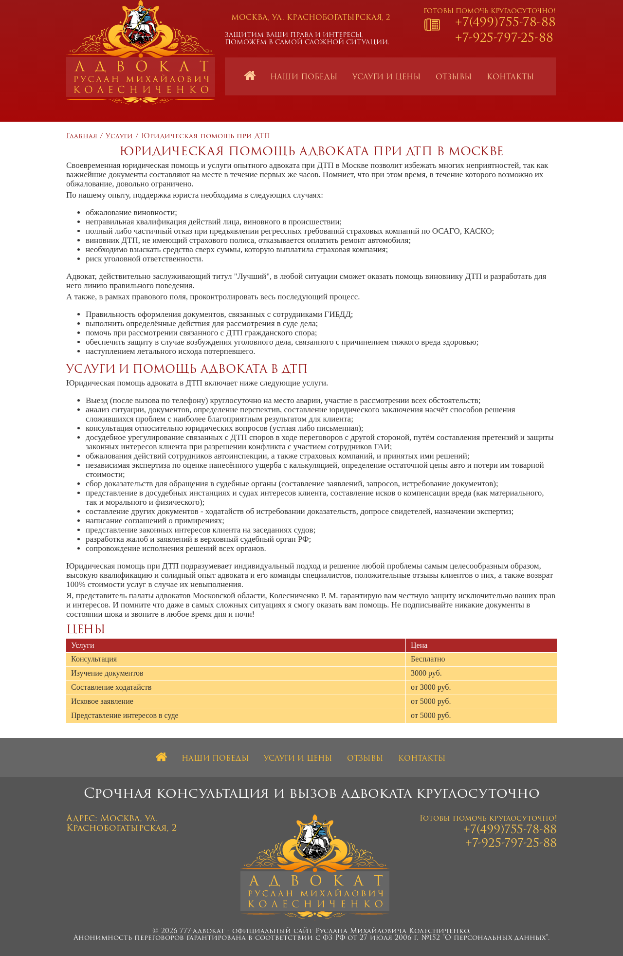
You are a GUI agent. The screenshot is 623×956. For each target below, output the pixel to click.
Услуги (119, 136)
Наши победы (304, 77)
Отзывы (454, 77)
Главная (81, 136)
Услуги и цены (386, 77)
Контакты (510, 77)
